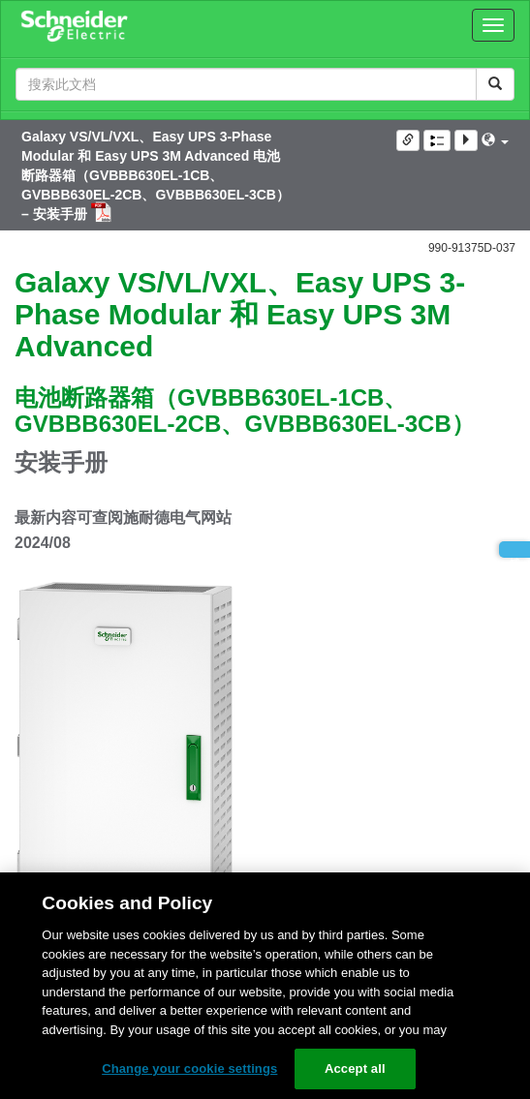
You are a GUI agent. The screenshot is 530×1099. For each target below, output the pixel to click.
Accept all (355, 1068)
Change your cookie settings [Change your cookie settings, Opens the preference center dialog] (189, 1068)
